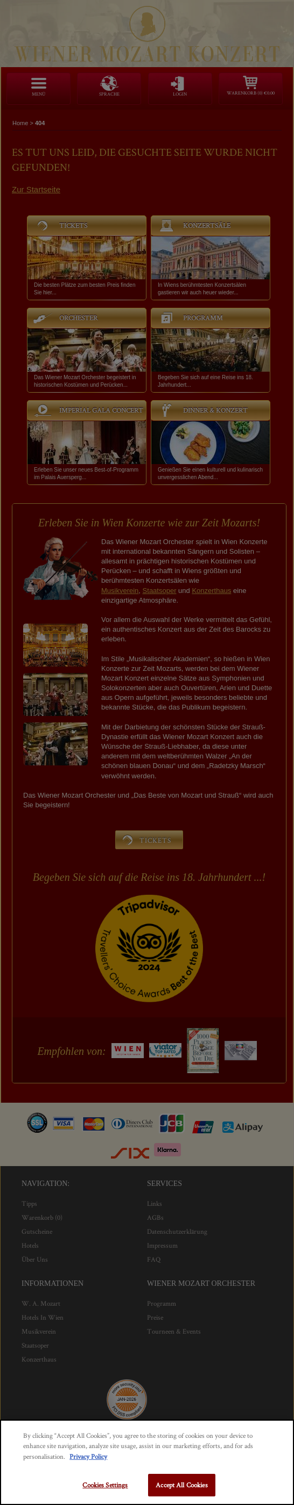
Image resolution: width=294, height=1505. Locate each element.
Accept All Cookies (181, 1484)
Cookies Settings (105, 1484)
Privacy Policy (88, 1456)
